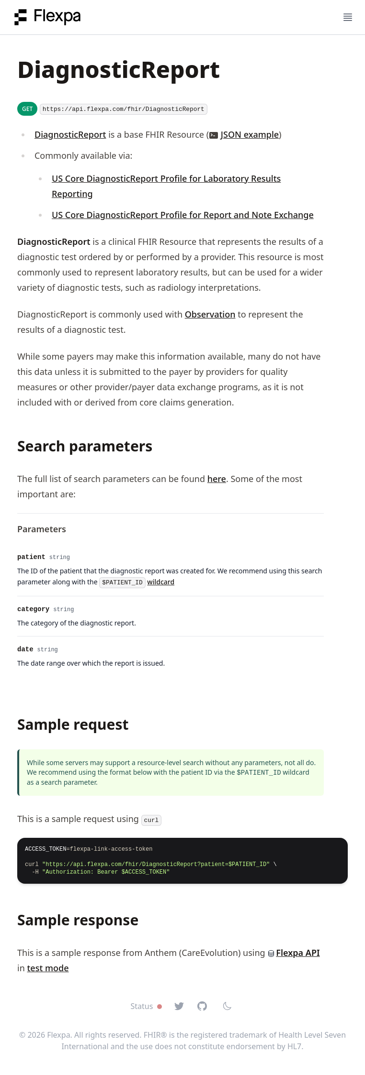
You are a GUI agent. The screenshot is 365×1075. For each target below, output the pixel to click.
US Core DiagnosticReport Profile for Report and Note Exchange (183, 214)
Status (145, 1006)
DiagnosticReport (70, 134)
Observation (210, 314)
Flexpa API (293, 952)
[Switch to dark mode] (227, 1006)
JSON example (250, 134)
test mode (47, 968)
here (216, 478)
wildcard (160, 581)
